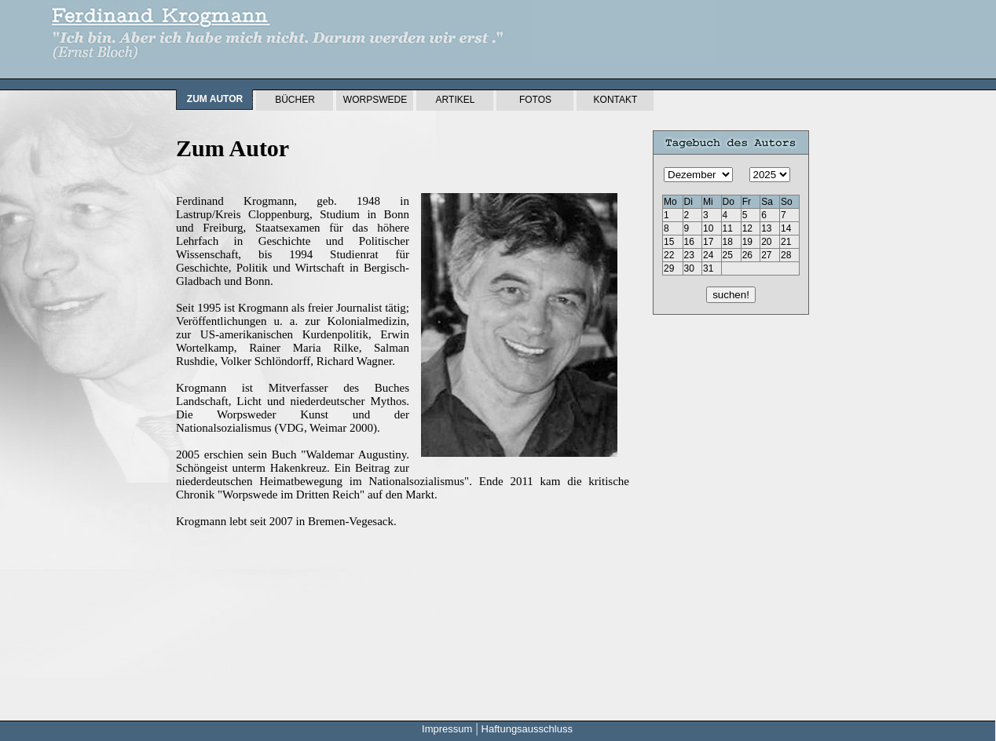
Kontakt (616, 99)
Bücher (295, 99)
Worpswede (375, 99)
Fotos (535, 99)
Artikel (455, 99)
